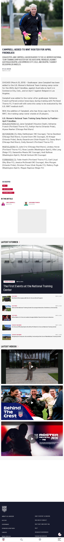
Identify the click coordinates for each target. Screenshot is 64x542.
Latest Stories (10, 242)
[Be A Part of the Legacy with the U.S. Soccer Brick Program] (6, 299)
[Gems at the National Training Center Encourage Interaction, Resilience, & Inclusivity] (6, 308)
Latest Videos (9, 346)
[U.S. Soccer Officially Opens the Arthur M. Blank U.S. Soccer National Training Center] (6, 327)
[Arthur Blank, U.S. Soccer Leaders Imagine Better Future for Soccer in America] (6, 318)
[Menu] (59, 539)
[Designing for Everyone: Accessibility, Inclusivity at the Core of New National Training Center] (6, 337)
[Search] (21, 539)
